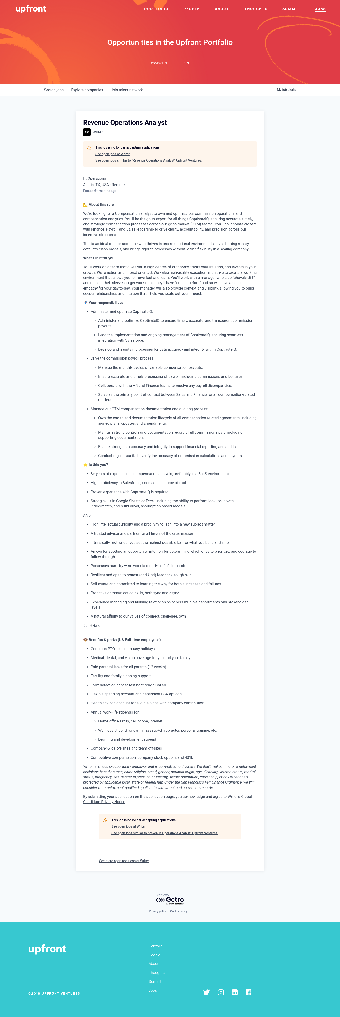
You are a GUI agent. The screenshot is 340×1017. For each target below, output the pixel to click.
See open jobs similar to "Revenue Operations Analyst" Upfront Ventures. (148, 160)
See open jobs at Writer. (112, 154)
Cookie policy (178, 911)
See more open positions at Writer (124, 861)
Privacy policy (157, 911)
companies (87, 90)
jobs (54, 90)
